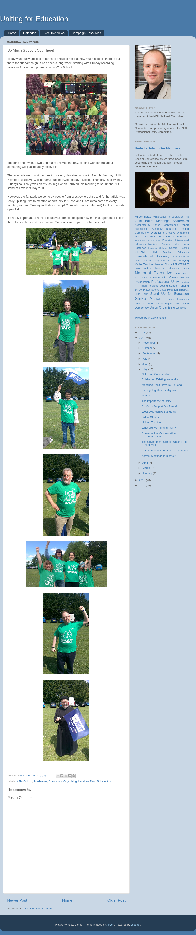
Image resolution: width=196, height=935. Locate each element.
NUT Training (142, 277)
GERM (140, 252)
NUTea (146, 395)
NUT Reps (182, 273)
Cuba (146, 236)
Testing (140, 303)
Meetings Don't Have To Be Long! (162, 384)
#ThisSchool (24, 781)
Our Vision (170, 277)
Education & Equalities (174, 236)
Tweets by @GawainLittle (150, 317)
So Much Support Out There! (159, 406)
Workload (181, 307)
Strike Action (104, 781)
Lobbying (183, 260)
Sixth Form (141, 294)
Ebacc (153, 236)
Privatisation (142, 281)
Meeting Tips (162, 264)
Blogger (135, 924)
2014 (142, 485)
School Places (143, 289)
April (145, 462)
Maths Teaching (144, 264)
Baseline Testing (177, 228)
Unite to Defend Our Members (157, 148)
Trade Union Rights (160, 303)
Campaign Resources (86, 33)
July (145, 358)
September (149, 353)
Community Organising (63, 781)
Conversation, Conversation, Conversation (159, 435)
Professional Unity (165, 281)
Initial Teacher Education (170, 252)
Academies (40, 781)
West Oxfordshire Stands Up (159, 411)
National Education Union (172, 268)
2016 (142, 337)
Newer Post (17, 900)
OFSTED (155, 277)
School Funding (179, 285)
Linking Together (152, 422)
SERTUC (184, 289)
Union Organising (162, 307)
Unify (176, 303)
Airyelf (110, 924)
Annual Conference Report (171, 224)
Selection (172, 289)
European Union (170, 244)
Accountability (142, 225)
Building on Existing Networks (160, 379)
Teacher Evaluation (177, 299)
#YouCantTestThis (179, 216)
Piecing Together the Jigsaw (159, 390)
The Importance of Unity (156, 401)
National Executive (154, 272)
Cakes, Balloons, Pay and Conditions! (165, 450)
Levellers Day (86, 781)
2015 (142, 480)
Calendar (29, 33)
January (147, 473)
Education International (175, 240)
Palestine (184, 277)
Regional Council (158, 285)
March (146, 467)
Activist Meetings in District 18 (160, 455)
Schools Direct (158, 289)
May (145, 369)
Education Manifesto (147, 244)
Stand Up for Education (169, 293)
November (149, 342)
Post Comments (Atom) (38, 908)
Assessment (141, 228)
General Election (179, 248)
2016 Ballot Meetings (152, 221)
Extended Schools (157, 248)
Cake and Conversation (156, 374)
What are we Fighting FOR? (159, 427)
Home (12, 33)
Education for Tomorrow (147, 240)
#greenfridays (143, 216)
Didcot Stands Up (152, 417)
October (147, 347)
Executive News (54, 33)
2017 (142, 332)
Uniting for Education (34, 19)
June (145, 364)
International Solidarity (152, 256)
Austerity (157, 228)
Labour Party (151, 260)
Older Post (116, 900)
